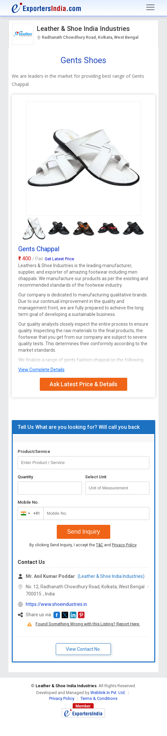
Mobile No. (28, 502)
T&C (99, 545)
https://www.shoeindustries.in (56, 604)
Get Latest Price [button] (59, 258)
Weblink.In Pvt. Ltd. (108, 692)
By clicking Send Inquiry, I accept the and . (83, 545)
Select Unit (95, 476)
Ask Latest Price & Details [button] (83, 384)
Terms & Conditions (99, 698)
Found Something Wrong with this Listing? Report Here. (88, 623)
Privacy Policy (124, 545)
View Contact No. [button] (83, 649)
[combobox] (29, 513)
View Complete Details (41, 369)
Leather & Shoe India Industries (83, 28)
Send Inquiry (83, 531)
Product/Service (34, 451)
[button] (56, 615)
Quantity (25, 476)
